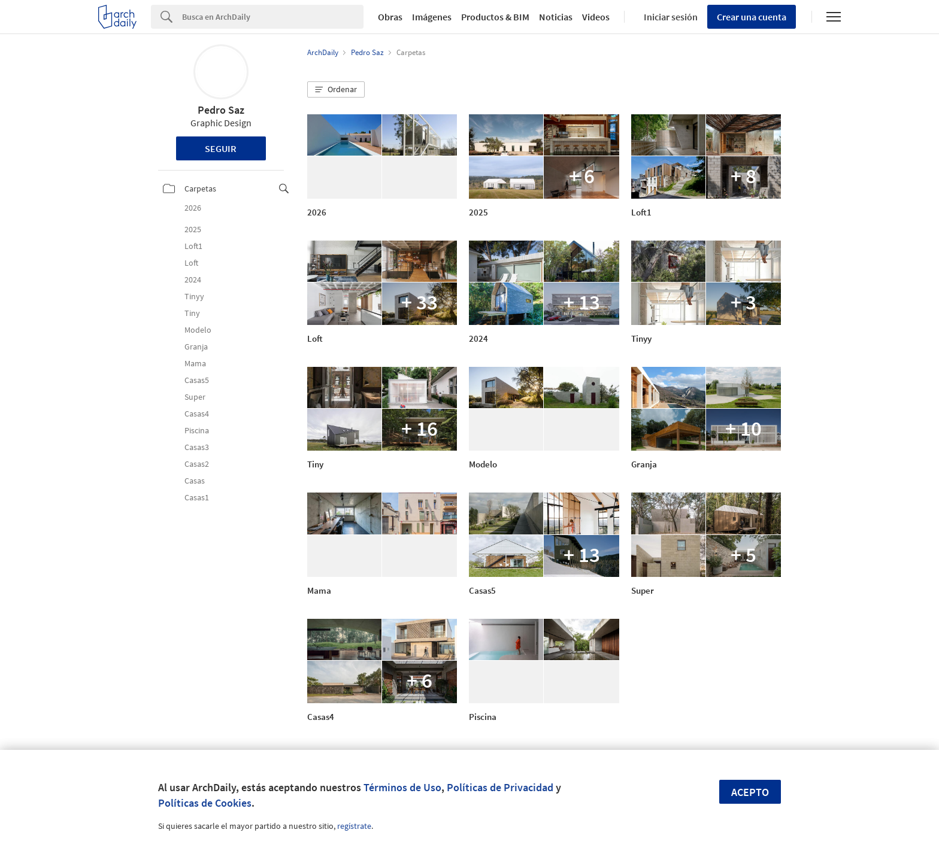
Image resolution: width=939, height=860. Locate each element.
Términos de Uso (402, 787)
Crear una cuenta (751, 17)
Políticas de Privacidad (500, 787)
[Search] (273, 17)
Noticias (556, 17)
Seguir (221, 148)
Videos (596, 17)
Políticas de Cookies (205, 803)
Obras (390, 17)
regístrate (354, 826)
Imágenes (432, 17)
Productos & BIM (495, 17)
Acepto (750, 792)
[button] (336, 89)
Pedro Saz (221, 110)
